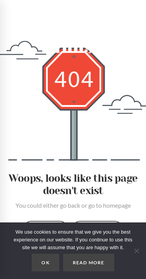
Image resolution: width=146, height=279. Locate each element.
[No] (136, 251)
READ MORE (89, 262)
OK (45, 262)
